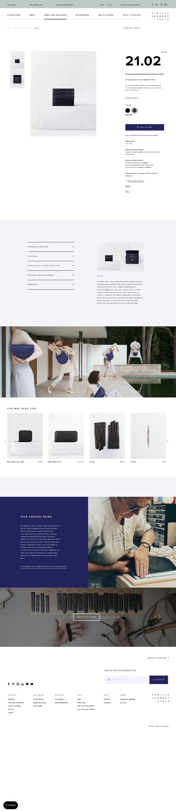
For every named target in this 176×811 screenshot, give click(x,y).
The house (11, 4)
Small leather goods (55, 15)
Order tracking (37, 706)
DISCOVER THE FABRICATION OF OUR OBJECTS (44, 567)
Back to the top (158, 658)
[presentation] (5, 441)
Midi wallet (95, 462)
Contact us (11, 699)
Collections (13, 15)
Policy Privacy (81, 702)
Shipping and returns (39, 702)
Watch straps (106, 15)
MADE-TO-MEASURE (132, 15)
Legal (79, 699)
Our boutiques (59, 699)
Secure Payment (38, 699)
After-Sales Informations (16, 702)
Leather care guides (14, 706)
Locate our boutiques (130, 4)
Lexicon (10, 712)
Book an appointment (61, 702)
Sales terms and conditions (86, 706)
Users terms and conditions (86, 709)
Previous (129, 28)
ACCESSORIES (82, 15)
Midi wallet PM (56, 462)
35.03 (10, 462)
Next (137, 28)
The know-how (36, 4)
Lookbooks (107, 702)
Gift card (11, 709)
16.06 (133, 462)
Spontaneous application (127, 699)
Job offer (123, 702)
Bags (32, 15)
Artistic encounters (64, 4)
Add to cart (144, 127)
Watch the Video (86, 617)
